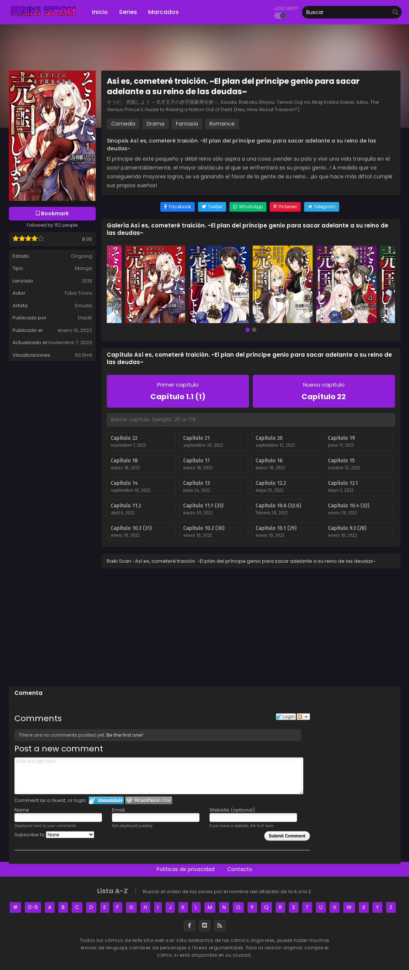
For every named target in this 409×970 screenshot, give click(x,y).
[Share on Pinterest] (285, 207)
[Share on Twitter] (212, 207)
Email (118, 809)
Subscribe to (54, 834)
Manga (83, 268)
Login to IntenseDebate (106, 800)
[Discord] (204, 925)
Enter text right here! (158, 775)
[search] (395, 12)
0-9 (33, 907)
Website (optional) (232, 809)
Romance (222, 123)
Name (21, 809)
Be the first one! (124, 734)
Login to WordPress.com (148, 800)
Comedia (123, 123)
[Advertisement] (205, 627)
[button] (247, 330)
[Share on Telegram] (321, 207)
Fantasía (187, 123)
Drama (155, 123)
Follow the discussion (303, 716)
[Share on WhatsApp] (247, 207)
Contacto (239, 869)
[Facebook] (189, 925)
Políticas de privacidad (186, 869)
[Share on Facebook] (177, 207)
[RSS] (219, 925)
